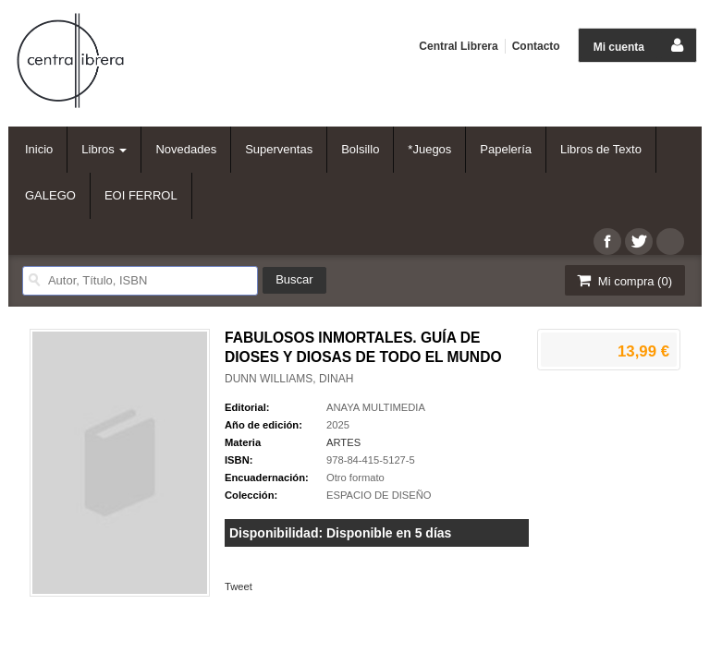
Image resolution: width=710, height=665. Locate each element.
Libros (104, 149)
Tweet (238, 586)
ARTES (343, 442)
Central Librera (458, 46)
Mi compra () (623, 280)
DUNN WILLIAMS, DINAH (289, 378)
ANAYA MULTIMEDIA (375, 407)
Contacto (536, 46)
